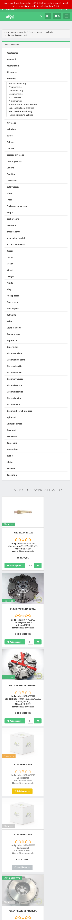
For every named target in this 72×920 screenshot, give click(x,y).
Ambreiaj (50, 32)
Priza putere (13, 295)
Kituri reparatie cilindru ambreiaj (23, 104)
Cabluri (10, 148)
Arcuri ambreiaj (15, 87)
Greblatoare (13, 218)
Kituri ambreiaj (15, 101)
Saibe (9, 321)
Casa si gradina (14, 161)
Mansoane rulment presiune (21, 107)
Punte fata (12, 302)
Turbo (10, 455)
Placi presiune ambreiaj (17, 35)
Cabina (10, 142)
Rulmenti (11, 315)
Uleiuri (10, 462)
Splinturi (11, 417)
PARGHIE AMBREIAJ (18, 525)
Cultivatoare (13, 186)
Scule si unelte (14, 327)
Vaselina (11, 468)
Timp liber (12, 436)
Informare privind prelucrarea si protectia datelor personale (50, 856)
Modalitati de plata (9, 854)
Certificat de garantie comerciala (15, 862)
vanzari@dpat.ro (46, 828)
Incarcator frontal (16, 238)
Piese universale (36, 32)
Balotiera (11, 129)
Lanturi (10, 257)
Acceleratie (12, 52)
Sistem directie (14, 366)
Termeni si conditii (45, 850)
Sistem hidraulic (15, 391)
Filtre (9, 193)
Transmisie (12, 449)
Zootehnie (12, 475)
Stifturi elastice (14, 423)
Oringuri (11, 276)
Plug (9, 289)
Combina (11, 174)
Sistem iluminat (14, 398)
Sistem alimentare (16, 359)
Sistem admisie (14, 353)
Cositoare (12, 180)
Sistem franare (14, 385)
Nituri (9, 270)
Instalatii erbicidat (16, 244)
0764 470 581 (44, 821)
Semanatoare (13, 334)
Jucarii (10, 250)
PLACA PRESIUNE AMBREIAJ (18, 597)
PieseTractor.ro (44, 916)
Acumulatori (13, 65)
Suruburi (11, 430)
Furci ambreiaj (15, 97)
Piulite (10, 282)
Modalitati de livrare (10, 850)
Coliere (10, 167)
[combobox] (30, 556)
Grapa (10, 212)
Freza (9, 199)
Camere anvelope (15, 154)
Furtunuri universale (17, 206)
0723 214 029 (44, 813)
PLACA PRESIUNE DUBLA (54, 525)
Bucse (10, 135)
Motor (10, 263)
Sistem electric (14, 372)
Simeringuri (12, 347)
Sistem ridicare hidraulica (19, 411)
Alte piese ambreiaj (17, 83)
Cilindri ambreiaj (16, 90)
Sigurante (12, 340)
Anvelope (11, 122)
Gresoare (11, 225)
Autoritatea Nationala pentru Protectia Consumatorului (53, 862)
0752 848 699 (44, 817)
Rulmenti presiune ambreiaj (21, 114)
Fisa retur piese (8, 865)
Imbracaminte (13, 231)
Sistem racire (13, 404)
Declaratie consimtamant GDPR (50, 868)
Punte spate (13, 308)
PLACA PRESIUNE (54, 597)
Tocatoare (12, 443)
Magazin (22, 32)
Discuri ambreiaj (16, 94)
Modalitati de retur (9, 858)
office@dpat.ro (45, 832)
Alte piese (12, 72)
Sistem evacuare (15, 379)
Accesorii (11, 59)
